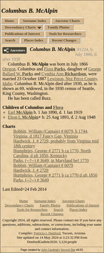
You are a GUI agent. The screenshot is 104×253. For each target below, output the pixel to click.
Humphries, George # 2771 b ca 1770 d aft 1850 (55, 175)
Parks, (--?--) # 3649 (31, 180)
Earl (20, 112)
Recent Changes (64, 40)
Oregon (8, 69)
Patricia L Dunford (47, 233)
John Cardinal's (50, 249)
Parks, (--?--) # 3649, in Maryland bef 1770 (51, 160)
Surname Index (34, 21)
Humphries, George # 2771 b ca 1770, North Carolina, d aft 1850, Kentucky (52, 153)
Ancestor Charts (67, 21)
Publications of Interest (22, 34)
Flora (54, 69)
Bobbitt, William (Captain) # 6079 (43, 165)
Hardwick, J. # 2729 (30, 170)
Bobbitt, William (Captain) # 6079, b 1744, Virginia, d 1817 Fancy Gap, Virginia (50, 133)
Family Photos (59, 27)
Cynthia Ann (64, 74)
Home (9, 21)
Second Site (68, 249)
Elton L (23, 117)
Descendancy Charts (20, 27)
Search (10, 40)
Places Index (33, 40)
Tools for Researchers (65, 34)
